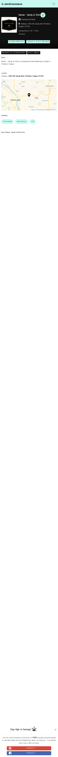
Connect (22, 748)
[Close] (55, 729)
